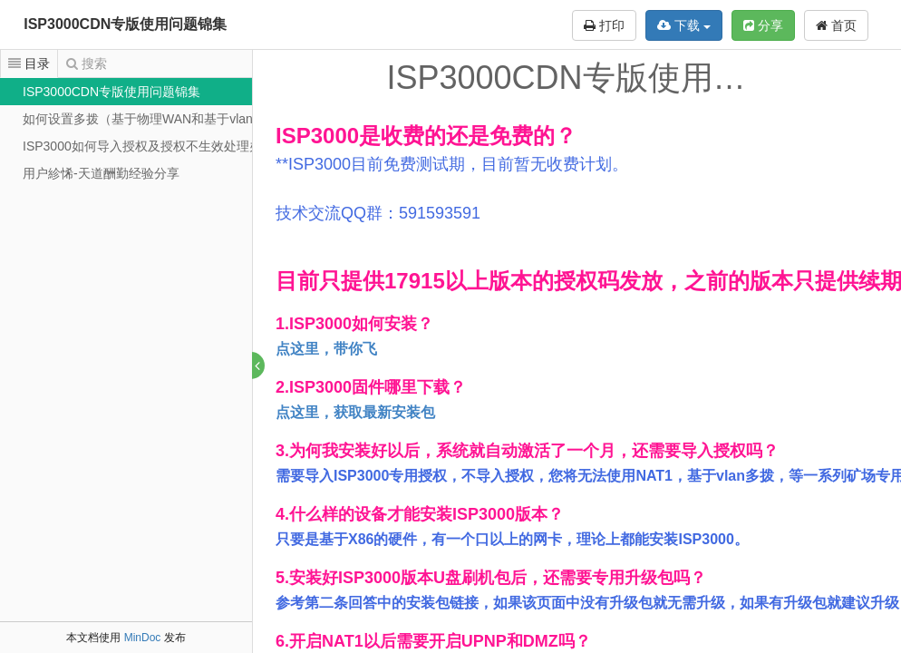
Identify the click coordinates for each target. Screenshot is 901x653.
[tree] (126, 132)
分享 (763, 25)
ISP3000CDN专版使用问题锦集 (125, 24)
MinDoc (142, 637)
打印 (604, 25)
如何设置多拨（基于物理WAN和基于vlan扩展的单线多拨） (188, 119)
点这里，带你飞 (327, 348)
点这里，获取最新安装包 (356, 412)
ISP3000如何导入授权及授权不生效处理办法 (149, 146)
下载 (684, 25)
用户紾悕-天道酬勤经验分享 (101, 173)
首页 (836, 25)
